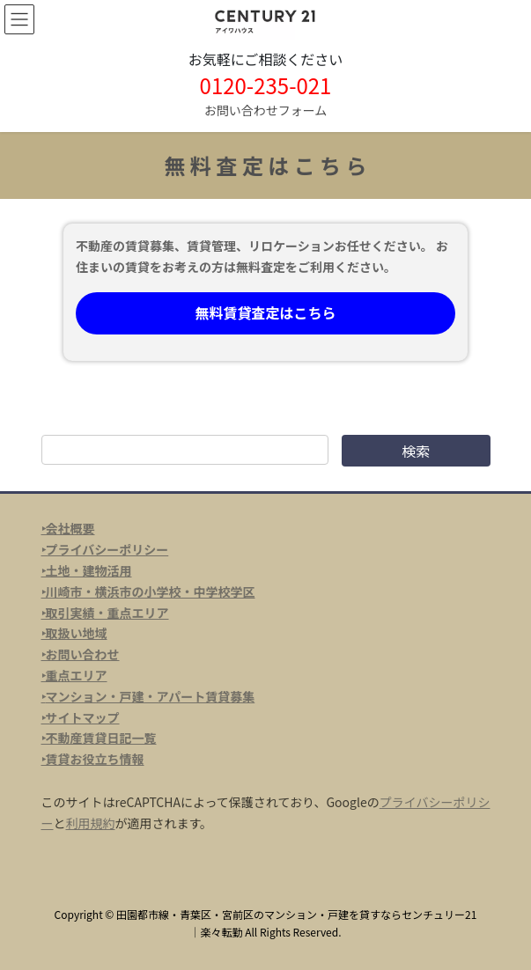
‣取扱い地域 (74, 633)
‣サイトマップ (80, 717)
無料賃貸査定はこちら (265, 312)
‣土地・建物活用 (86, 570)
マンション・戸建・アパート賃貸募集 (150, 696)
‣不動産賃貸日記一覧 (99, 737)
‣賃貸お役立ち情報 (92, 759)
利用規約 (90, 823)
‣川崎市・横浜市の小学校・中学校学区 (148, 591)
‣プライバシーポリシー (105, 549)
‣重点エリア (74, 675)
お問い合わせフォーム (266, 110)
